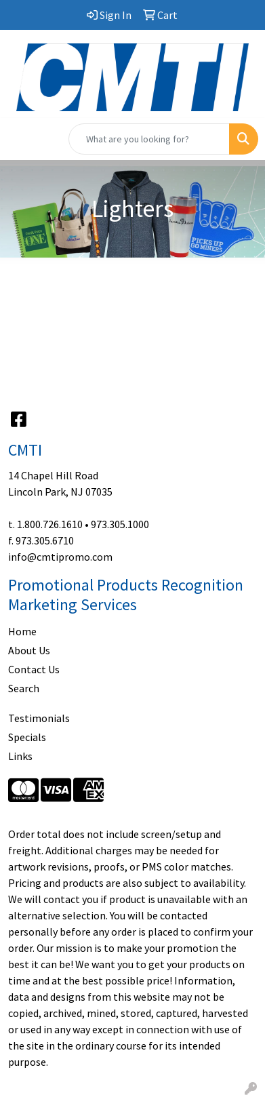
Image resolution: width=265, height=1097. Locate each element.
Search (23, 688)
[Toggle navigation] (21, 138)
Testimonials (39, 718)
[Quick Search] (149, 139)
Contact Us (34, 669)
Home (22, 631)
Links (20, 756)
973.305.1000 (120, 524)
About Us (29, 650)
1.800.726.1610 (50, 524)
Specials (27, 737)
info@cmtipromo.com (60, 556)
